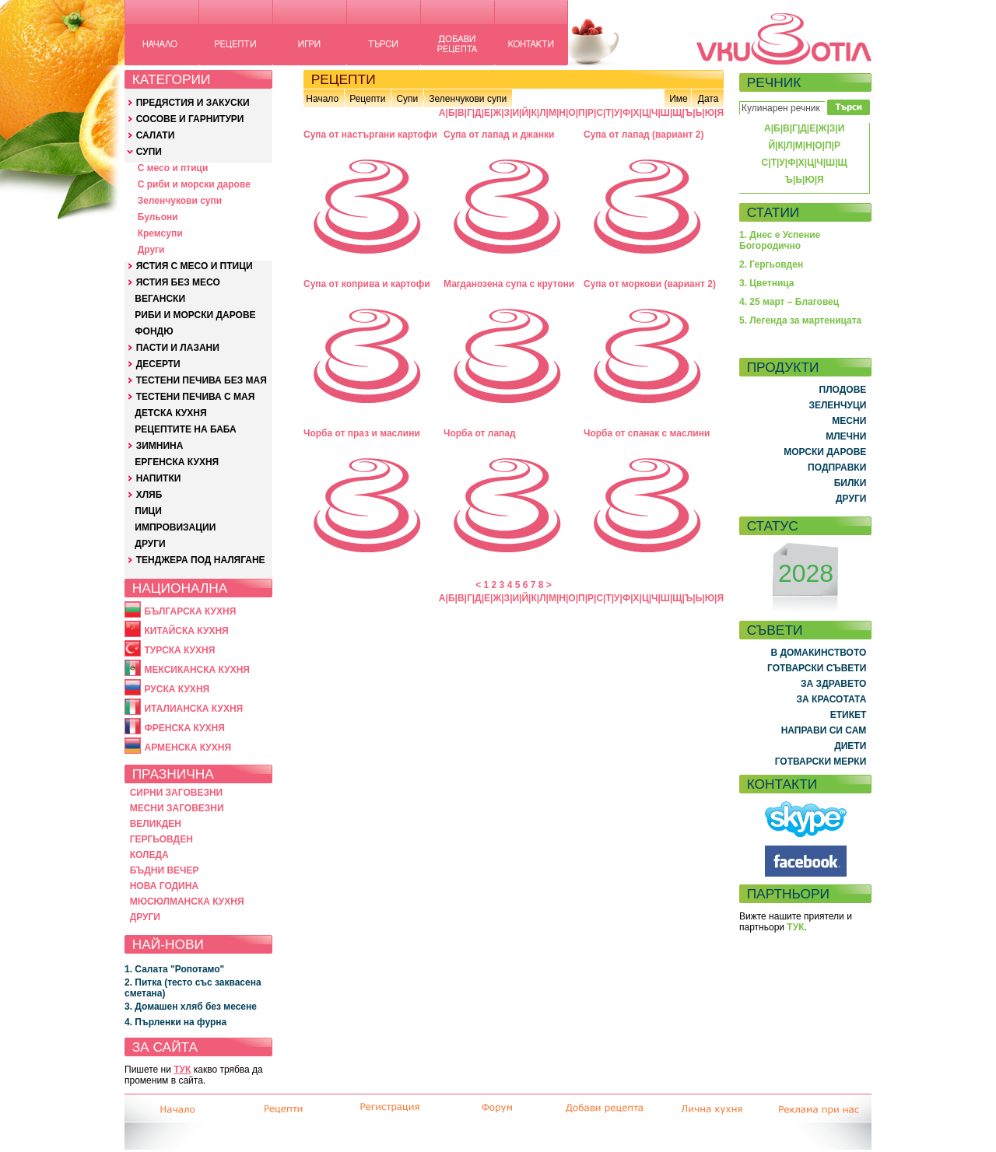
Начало (322, 98)
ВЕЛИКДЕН (155, 823)
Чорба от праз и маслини (361, 433)
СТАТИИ (773, 212)
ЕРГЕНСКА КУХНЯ (177, 462)
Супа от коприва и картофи (366, 283)
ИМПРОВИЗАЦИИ (175, 527)
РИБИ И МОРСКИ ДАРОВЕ (195, 315)
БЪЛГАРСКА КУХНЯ (190, 611)
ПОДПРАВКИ (837, 467)
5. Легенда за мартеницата (800, 320)
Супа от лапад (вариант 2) (643, 134)
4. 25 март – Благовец (789, 301)
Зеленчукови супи (180, 200)
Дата (708, 98)
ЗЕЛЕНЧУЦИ (837, 405)
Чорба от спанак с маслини (647, 433)
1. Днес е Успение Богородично (779, 240)
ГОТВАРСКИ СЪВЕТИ (816, 668)
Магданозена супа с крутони (509, 283)
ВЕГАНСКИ (160, 298)
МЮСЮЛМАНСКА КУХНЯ (187, 901)
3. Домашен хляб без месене (190, 1006)
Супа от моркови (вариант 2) (650, 283)
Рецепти (367, 98)
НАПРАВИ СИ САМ (824, 730)
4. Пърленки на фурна (175, 1022)
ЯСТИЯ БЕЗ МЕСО (178, 282)
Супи (407, 98)
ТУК (182, 1069)
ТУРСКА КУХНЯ (179, 650)
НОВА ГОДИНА (164, 886)
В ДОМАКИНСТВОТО (818, 652)
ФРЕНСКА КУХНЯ (184, 728)
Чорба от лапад (480, 433)
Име (678, 98)
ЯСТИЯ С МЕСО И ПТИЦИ (194, 266)
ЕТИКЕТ (848, 714)
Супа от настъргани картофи (370, 134)
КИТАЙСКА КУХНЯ (186, 630)
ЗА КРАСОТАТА (832, 699)
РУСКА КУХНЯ (176, 689)
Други (151, 249)
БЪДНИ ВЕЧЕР (164, 870)
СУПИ (149, 151)
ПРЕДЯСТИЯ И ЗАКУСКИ (193, 102)
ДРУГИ (150, 543)
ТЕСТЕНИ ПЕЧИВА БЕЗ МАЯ (201, 380)
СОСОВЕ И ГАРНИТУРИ (190, 119)
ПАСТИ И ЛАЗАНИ (177, 347)
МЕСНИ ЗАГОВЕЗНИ (177, 808)
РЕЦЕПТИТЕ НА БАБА (185, 429)
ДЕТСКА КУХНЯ (170, 413)
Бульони (158, 217)
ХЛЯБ (149, 494)
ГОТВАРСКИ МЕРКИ (821, 761)
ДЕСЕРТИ (158, 364)
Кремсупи (160, 233)
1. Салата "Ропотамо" (174, 969)
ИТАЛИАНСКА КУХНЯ (193, 708)
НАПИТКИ (158, 478)
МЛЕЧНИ (846, 436)
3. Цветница (766, 283)
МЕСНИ (849, 420)
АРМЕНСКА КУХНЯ (187, 747)
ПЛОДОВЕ (843, 389)
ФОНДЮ (154, 331)
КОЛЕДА (149, 854)
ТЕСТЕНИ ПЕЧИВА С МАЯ (195, 396)
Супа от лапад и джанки (499, 134)
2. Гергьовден (771, 264)
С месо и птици (173, 168)
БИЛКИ (850, 483)
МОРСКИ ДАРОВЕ (825, 451)
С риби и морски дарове (194, 184)
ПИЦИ (148, 511)
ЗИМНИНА (160, 445)
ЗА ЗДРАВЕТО (833, 683)
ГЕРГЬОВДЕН (161, 839)
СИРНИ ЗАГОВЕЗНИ (176, 792)
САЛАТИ (155, 135)
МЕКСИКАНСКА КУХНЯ (197, 669)
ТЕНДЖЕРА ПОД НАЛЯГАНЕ (200, 560)
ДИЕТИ (850, 746)
